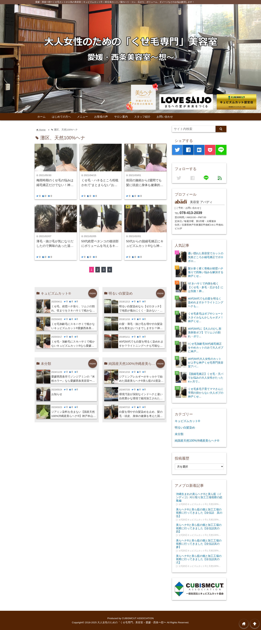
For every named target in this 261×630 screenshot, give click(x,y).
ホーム (41, 116)
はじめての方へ (61, 116)
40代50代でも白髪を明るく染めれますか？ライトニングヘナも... (205, 302)
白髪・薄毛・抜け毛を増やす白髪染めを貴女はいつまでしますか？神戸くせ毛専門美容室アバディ (141, 326)
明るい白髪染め (185, 427)
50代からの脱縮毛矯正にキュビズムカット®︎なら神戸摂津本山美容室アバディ (144, 244)
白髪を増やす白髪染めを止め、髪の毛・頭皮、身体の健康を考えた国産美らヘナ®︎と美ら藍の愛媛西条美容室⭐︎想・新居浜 (141, 414)
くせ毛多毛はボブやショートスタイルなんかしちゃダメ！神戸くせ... (205, 317)
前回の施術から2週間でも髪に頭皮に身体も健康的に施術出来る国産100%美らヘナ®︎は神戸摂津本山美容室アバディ (144, 183)
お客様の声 (101, 116)
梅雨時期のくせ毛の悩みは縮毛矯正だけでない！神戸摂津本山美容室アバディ (54, 183)
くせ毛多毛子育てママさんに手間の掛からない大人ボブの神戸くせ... (205, 392)
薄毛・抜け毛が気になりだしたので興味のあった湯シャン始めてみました (54, 244)
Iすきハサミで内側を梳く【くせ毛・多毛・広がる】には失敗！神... (205, 287)
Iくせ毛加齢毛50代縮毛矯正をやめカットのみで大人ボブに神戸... (205, 347)
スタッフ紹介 (142, 116)
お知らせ (56, 394)
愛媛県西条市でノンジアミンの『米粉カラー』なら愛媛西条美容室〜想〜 (73, 379)
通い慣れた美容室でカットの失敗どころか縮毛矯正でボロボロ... (205, 257)
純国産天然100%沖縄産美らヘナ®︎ (197, 440)
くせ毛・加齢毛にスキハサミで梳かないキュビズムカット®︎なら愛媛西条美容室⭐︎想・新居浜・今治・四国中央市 (73, 344)
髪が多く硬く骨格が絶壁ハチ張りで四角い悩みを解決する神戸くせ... (205, 272)
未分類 (179, 434)
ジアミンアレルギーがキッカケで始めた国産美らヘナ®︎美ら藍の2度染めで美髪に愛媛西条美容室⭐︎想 (141, 379)
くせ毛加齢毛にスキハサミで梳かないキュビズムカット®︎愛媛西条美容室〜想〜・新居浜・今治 (73, 326)
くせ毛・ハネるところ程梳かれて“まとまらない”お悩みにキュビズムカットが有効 (99, 183)
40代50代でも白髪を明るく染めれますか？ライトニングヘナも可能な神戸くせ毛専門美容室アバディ (141, 344)
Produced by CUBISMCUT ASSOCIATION (130, 618)
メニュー (82, 116)
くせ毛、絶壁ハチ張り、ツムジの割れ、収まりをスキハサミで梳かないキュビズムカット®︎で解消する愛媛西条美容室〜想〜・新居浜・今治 (73, 309)
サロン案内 (121, 116)
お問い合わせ (165, 116)
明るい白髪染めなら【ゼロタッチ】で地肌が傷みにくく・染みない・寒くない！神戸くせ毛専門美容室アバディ (141, 309)
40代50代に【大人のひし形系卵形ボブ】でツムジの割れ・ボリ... (204, 332)
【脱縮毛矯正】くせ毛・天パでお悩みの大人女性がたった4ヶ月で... (205, 377)
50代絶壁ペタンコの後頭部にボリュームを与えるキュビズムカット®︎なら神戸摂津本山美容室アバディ (100, 244)
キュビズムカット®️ (187, 421)
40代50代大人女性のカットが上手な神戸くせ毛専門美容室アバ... (205, 362)
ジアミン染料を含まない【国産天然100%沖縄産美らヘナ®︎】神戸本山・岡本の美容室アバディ (73, 414)
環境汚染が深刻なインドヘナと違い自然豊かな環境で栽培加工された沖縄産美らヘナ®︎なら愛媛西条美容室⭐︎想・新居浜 (141, 397)
